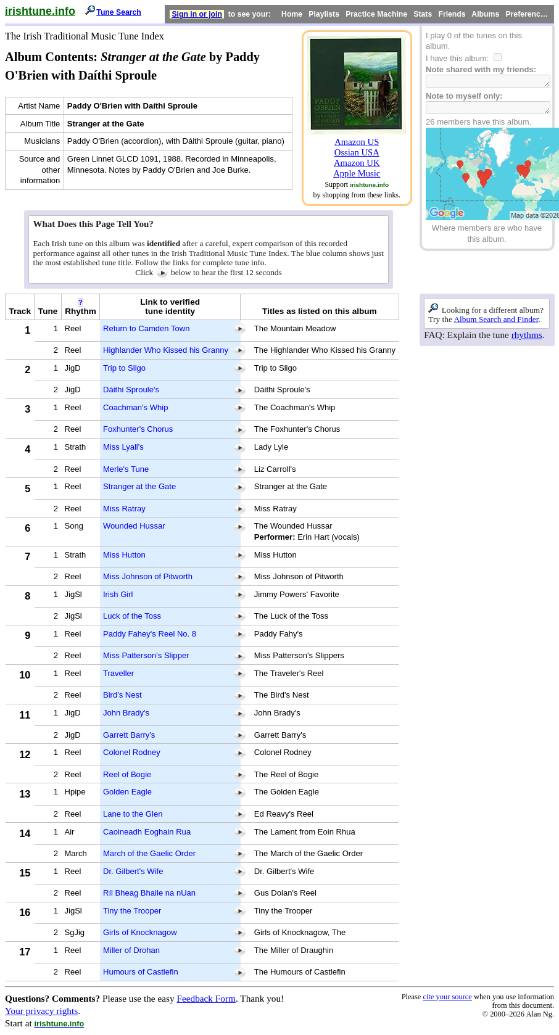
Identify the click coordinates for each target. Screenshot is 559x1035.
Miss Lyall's (123, 447)
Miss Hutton (124, 554)
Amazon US (356, 142)
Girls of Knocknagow (140, 932)
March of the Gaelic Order (149, 853)
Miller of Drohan (131, 950)
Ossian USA (356, 152)
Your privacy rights (41, 1010)
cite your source (447, 996)
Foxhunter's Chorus (138, 429)
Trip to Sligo (124, 368)
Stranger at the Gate (139, 486)
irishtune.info (40, 11)
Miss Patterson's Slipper (146, 655)
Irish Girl (118, 594)
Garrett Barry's (129, 735)
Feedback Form (206, 998)
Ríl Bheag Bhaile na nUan (149, 892)
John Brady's (126, 712)
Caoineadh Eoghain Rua (147, 831)
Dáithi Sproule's (131, 389)
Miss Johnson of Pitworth (148, 576)
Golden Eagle (127, 791)
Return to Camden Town (146, 328)
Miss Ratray (124, 508)
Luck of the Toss (132, 616)
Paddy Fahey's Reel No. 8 (149, 633)
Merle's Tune (126, 469)
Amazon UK (357, 163)
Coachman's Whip (135, 407)
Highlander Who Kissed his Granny (165, 350)
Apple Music (356, 173)
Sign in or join (197, 14)
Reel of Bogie (127, 774)
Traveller (118, 673)
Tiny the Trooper (132, 910)
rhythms (526, 334)
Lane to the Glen (132, 814)
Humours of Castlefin (140, 971)
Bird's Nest (122, 694)
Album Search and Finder (495, 319)
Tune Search (118, 12)
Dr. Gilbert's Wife (133, 871)
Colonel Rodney (131, 752)
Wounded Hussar (134, 525)
